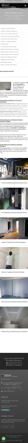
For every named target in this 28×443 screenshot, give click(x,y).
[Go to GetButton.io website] (3, 441)
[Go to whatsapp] (3, 438)
